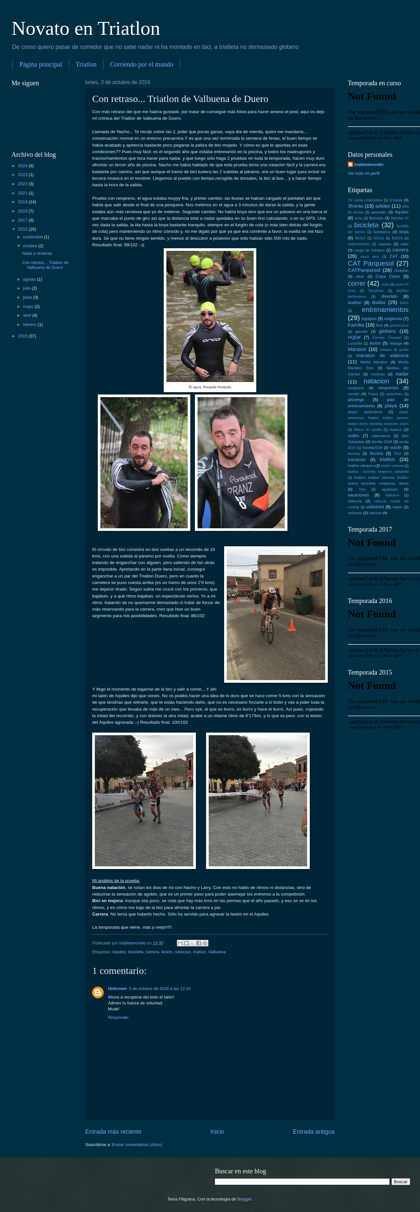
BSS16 (378, 238)
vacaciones (358, 495)
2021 (23, 193)
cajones (384, 244)
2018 (23, 211)
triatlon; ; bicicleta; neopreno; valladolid (378, 472)
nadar (402, 373)
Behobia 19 (400, 218)
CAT (393, 256)
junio (28, 297)
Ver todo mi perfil (364, 173)
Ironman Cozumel (386, 337)
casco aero (369, 256)
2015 (23, 335)
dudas (379, 302)
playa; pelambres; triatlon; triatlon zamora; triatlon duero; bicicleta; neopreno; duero (378, 418)
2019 (23, 201)
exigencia (393, 318)
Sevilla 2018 (381, 442)
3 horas (396, 200)
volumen (355, 513)
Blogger (244, 1199)
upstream (389, 489)
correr (357, 283)
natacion (183, 951)
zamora (375, 513)
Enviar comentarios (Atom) (137, 1144)
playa (391, 405)
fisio (379, 325)
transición (357, 459)
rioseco (395, 430)
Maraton (357, 349)
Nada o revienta (37, 253)
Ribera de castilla (368, 430)
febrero (30, 324)
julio (27, 288)
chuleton (401, 271)
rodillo (353, 435)
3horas (355, 206)
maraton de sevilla (394, 350)
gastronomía (399, 325)
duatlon (355, 302)
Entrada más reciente (113, 1131)
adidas (382, 206)
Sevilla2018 (372, 448)
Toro (397, 453)
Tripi (362, 489)
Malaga (396, 343)
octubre (30, 245)
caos (405, 244)
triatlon (199, 951)
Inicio (217, 1131)
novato (353, 394)
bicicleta (136, 951)
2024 (23, 165)
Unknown (117, 988)
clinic (360, 276)
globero (387, 331)
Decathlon (376, 291)
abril (27, 315)
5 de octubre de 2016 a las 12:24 (160, 988)
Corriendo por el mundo (141, 64)
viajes (397, 507)
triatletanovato (369, 164)
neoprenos (388, 387)
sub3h (396, 447)
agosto (30, 279)
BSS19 (397, 238)
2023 (23, 174)
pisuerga (356, 399)
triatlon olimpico (361, 466)
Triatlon (86, 64)
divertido (389, 296)
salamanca (381, 436)
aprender (378, 212)
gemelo (361, 331)
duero (404, 303)
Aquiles (119, 951)
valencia (355, 501)
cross (385, 284)
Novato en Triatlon (85, 28)
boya (404, 231)
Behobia (376, 218)
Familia (356, 325)
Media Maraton (374, 362)
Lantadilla (355, 343)
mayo (28, 306)
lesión (167, 951)
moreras (378, 374)
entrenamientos (385, 309)
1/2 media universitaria (365, 200)
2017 (23, 220)
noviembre (33, 236)
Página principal (40, 64)
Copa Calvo (388, 276)
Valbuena (217, 951)
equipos (369, 318)
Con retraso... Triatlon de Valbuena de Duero (45, 265)
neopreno (356, 388)
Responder (118, 1017)
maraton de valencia (382, 355)
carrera (152, 951)
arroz (358, 218)
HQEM (354, 337)
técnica (376, 453)
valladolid (375, 506)
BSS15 (360, 238)
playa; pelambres (365, 412)
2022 (23, 183)
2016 (23, 229)
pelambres (394, 394)
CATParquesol (364, 270)
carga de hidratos (369, 250)
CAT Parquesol (371, 263)
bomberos (381, 232)
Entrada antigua (314, 1131)
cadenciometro (359, 244)
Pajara (373, 394)
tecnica (354, 453)
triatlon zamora (392, 466)
